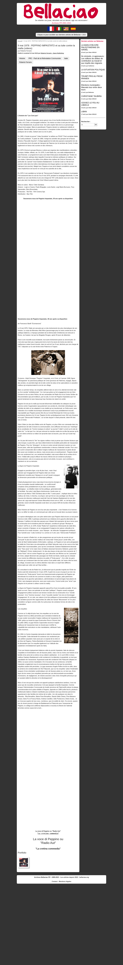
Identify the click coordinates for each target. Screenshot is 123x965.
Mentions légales (65, 881)
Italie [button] (66, 58)
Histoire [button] (22, 58)
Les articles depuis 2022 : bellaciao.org (74, 877)
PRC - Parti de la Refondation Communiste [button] (45, 58)
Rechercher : (86, 121)
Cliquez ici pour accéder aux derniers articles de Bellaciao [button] (61, 35)
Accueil (20, 41)
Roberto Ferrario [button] (25, 62)
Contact (55, 881)
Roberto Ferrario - (47, 53)
